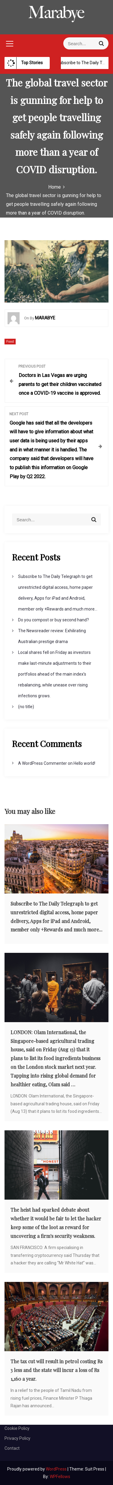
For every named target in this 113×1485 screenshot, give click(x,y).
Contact (12, 1448)
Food (10, 342)
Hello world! (84, 763)
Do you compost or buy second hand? (53, 619)
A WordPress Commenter (42, 763)
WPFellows (60, 1476)
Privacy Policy (17, 1438)
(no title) (26, 706)
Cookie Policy (17, 1428)
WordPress (56, 1469)
